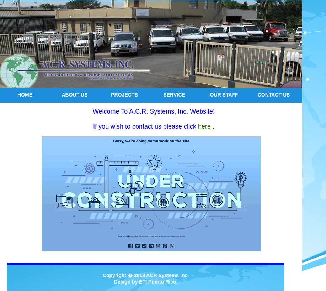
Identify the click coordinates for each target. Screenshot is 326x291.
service (174, 95)
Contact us (274, 95)
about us (74, 95)
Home (24, 95)
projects (124, 95)
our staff (224, 95)
